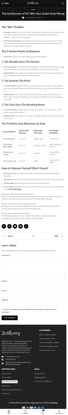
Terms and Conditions (42, 381)
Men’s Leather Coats (47, 339)
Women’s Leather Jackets (49, 343)
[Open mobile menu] (5, 3)
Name (5, 281)
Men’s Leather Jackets (47, 335)
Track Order (6, 378)
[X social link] (9, 226)
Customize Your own (47, 350)
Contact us (6, 394)
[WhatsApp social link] (26, 226)
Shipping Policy (40, 378)
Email (4, 290)
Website (5, 300)
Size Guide (6, 386)
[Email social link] (15, 226)
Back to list (33, 236)
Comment (6, 255)
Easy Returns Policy (9, 382)
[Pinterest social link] (20, 226)
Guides (33, 9)
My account (6, 374)
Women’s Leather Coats (48, 346)
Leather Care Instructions (11, 390)
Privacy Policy (39, 374)
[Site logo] (33, 3)
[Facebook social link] (4, 226)
